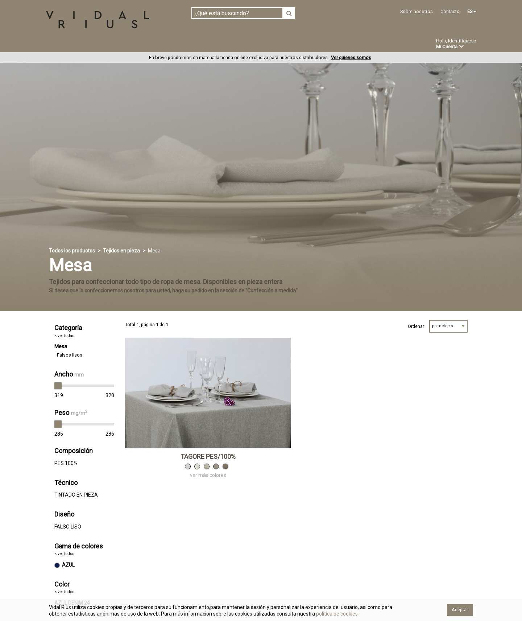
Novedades (268, 45)
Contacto (450, 11)
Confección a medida (212, 44)
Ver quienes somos (351, 58)
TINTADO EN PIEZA (76, 495)
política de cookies (336, 614)
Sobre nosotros (416, 11)
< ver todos (64, 554)
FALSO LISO (67, 527)
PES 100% (66, 463)
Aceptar (460, 609)
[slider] (58, 386)
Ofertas (306, 45)
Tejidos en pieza (70, 44)
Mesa (60, 347)
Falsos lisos (69, 355)
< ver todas (64, 335)
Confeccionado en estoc (138, 44)
